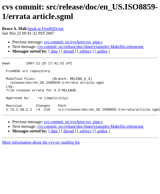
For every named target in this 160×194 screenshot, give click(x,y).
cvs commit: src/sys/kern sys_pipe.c (73, 42)
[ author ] (102, 51)
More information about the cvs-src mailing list (41, 152)
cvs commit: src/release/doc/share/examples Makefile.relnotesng (90, 46)
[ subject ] (85, 51)
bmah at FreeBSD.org (46, 28)
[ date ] (54, 51)
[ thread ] (68, 51)
